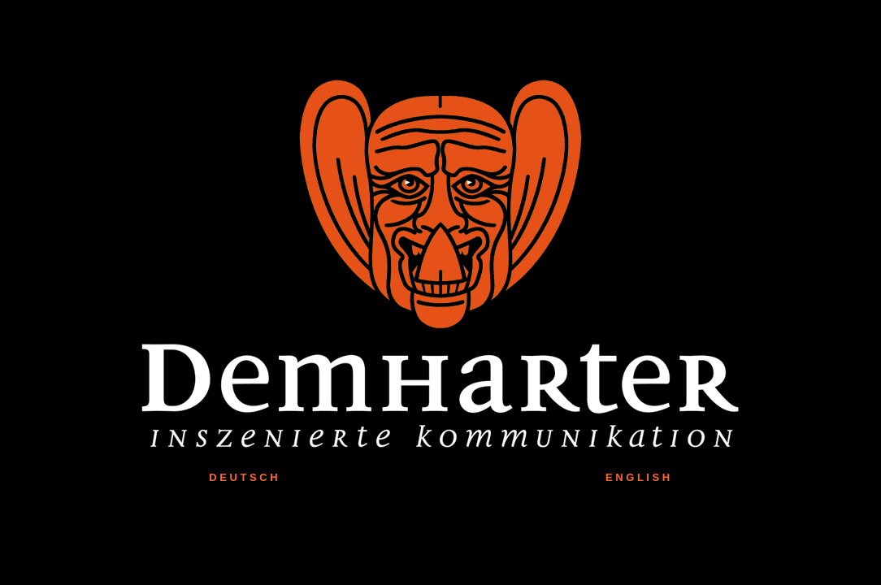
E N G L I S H (637, 477)
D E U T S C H (243, 477)
